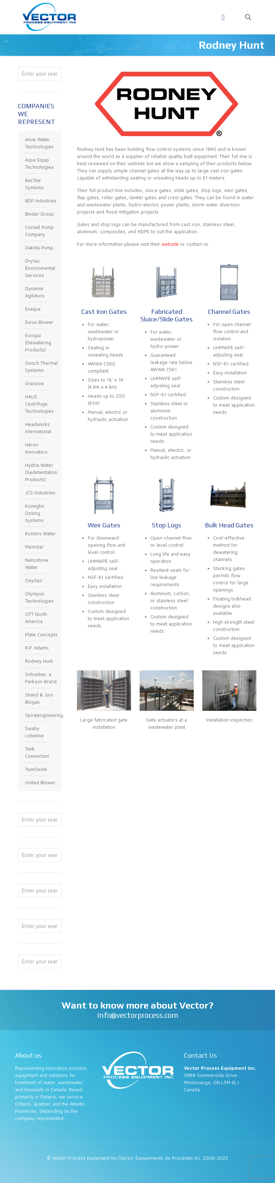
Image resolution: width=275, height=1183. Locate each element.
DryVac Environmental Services (40, 268)
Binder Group (39, 214)
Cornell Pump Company (39, 230)
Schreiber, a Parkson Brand (41, 677)
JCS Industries (40, 492)
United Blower (40, 782)
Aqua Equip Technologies (39, 163)
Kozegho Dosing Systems (34, 513)
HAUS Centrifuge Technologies (39, 404)
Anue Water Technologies (39, 142)
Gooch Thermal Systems (41, 366)
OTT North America (36, 617)
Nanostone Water (36, 563)
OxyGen (33, 580)
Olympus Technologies (39, 597)
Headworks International (38, 427)
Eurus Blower (39, 322)
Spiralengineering (41, 715)
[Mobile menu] (223, 17)
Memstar (34, 547)
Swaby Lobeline (34, 731)
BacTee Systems (34, 183)
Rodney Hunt (39, 661)
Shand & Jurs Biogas (39, 698)
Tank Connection (37, 752)
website (170, 244)
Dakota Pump (39, 247)
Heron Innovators (36, 448)
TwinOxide (36, 769)
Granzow (34, 383)
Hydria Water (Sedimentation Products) (41, 472)
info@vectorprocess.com (137, 1015)
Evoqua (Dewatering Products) (38, 342)
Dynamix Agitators (34, 292)
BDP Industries (41, 200)
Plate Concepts (41, 634)
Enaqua (32, 309)
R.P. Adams (37, 648)
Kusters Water (40, 533)
